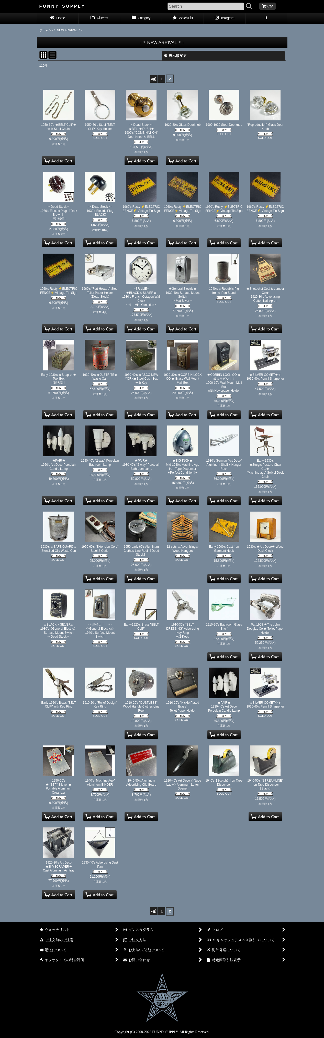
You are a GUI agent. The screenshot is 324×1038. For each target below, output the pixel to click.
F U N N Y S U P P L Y (61, 6)
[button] (266, 18)
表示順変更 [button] (175, 56)
